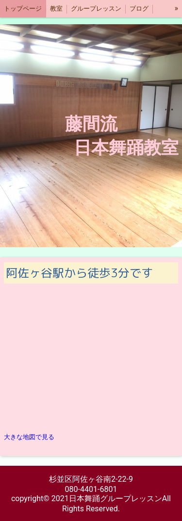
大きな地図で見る (29, 437)
